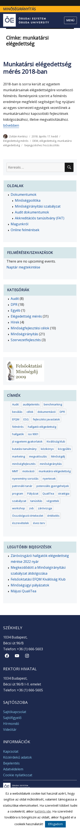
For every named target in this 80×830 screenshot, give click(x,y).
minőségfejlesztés (24, 464)
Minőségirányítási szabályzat (38, 206)
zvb (31, 508)
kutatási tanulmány (24, 449)
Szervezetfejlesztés (26, 340)
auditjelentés (31, 404)
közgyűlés (64, 449)
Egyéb (15, 310)
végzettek (52, 501)
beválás (17, 412)
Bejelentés (11, 763)
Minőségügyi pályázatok (30, 585)
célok (30, 412)
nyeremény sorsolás (25, 478)
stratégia (63, 493)
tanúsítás (36, 501)
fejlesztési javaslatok (46, 419)
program (17, 493)
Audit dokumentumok (32, 212)
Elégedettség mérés (15, 141)
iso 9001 (33, 434)
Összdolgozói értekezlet (27, 516)
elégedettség (47, 141)
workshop (18, 508)
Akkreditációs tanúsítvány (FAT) (39, 218)
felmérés (18, 427)
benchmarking (53, 404)
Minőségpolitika (27, 200)
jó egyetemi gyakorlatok (27, 441)
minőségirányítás (51, 464)
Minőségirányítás (19, 9)
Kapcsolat (10, 751)
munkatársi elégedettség (55, 471)
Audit (15, 298)
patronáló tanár (22, 486)
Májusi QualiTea (23, 591)
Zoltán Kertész (18, 136)
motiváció (28, 471)
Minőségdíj (58, 456)
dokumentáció (46, 412)
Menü (70, 20)
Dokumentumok (23, 194)
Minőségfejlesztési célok (30, 328)
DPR (14, 304)
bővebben (11, 125)
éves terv (39, 523)
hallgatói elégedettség (42, 427)
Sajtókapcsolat (14, 711)
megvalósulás (38, 456)
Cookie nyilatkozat (17, 775)
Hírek (15, 322)
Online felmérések (25, 230)
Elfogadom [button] (55, 824)
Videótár (10, 729)
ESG (26, 419)
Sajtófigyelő (12, 717)
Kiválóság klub (56, 441)
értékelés (53, 516)
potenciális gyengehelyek (52, 486)
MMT (15, 471)
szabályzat (19, 501)
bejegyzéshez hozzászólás (41, 145)
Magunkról (19, 224)
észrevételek (20, 523)
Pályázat (32, 493)
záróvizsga (45, 508)
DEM (35, 141)
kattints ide (43, 811)
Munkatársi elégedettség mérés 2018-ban (37, 67)
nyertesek (49, 478)
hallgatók (18, 434)
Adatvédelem (13, 769)
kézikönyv (47, 449)
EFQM (15, 419)
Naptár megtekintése (23, 267)
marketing (18, 456)
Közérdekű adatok (17, 757)
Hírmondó (11, 723)
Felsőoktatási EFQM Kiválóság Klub (38, 579)
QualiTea (48, 493)
